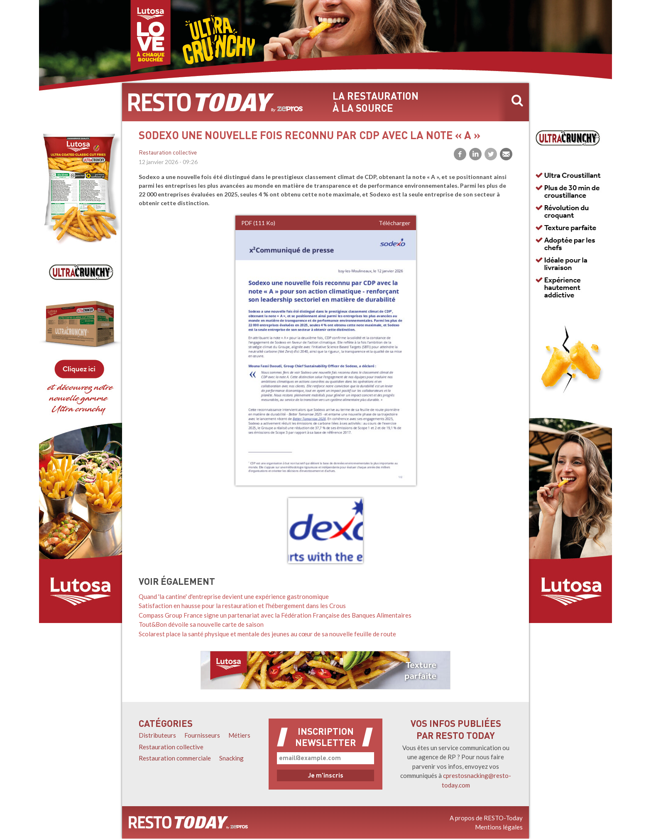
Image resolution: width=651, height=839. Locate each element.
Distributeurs (157, 735)
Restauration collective (168, 153)
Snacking (231, 758)
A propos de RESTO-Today (486, 818)
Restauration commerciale (175, 758)
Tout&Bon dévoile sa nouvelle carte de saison (201, 624)
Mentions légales (499, 827)
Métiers (239, 735)
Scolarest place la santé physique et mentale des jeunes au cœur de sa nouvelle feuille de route (267, 634)
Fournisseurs (202, 735)
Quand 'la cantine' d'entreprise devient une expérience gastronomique (234, 596)
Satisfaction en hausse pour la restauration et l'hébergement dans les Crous (242, 605)
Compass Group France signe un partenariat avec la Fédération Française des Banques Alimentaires (275, 615)
